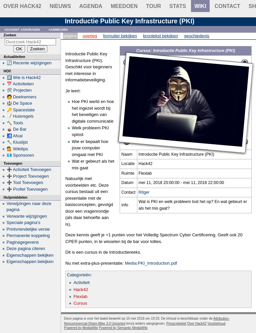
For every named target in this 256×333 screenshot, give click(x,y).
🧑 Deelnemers (22, 96)
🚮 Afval (15, 135)
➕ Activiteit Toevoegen (29, 169)
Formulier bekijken (120, 35)
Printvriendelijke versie (28, 229)
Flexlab (80, 296)
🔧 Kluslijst (17, 142)
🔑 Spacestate (21, 109)
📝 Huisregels (20, 116)
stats (177, 6)
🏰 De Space (19, 103)
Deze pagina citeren (26, 248)
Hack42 (80, 289)
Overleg (90, 35)
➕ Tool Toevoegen (25, 182)
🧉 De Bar (17, 129)
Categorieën (79, 274)
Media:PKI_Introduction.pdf (151, 263)
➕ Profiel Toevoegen (27, 189)
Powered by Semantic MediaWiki (123, 328)
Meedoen (124, 6)
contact (227, 6)
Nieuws (60, 6)
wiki (200, 6)
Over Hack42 (22, 6)
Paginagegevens (23, 242)
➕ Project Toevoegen (28, 176)
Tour (153, 6)
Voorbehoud (216, 323)
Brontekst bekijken (160, 35)
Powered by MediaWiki (81, 328)
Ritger (144, 192)
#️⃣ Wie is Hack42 (24, 77)
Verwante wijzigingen (27, 216)
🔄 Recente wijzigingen (29, 62)
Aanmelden (58, 29)
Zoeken (10, 35)
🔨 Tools (15, 122)
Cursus (80, 303)
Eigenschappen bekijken (30, 255)
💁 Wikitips (17, 148)
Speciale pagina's (24, 222)
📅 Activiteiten (20, 83)
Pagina (70, 35)
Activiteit (81, 282)
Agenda (90, 6)
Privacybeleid (176, 323)
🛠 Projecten (19, 90)
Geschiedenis (196, 35)
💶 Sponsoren (20, 155)
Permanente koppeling (28, 235)
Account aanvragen (22, 29)
